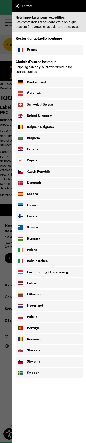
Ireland (28, 250)
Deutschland (32, 82)
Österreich (30, 93)
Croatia (28, 149)
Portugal (29, 328)
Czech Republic (34, 171)
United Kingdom (35, 116)
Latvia (27, 283)
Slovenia (29, 361)
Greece (28, 227)
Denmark (29, 183)
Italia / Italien (33, 261)
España (28, 194)
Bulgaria (29, 138)
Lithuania (29, 294)
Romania (29, 339)
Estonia (28, 205)
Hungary (29, 238)
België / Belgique (36, 127)
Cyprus (28, 160)
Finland (28, 216)
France (27, 49)
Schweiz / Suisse (35, 104)
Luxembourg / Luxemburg (43, 272)
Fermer (23, 6)
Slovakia (29, 350)
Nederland (30, 305)
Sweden (28, 373)
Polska (27, 317)
